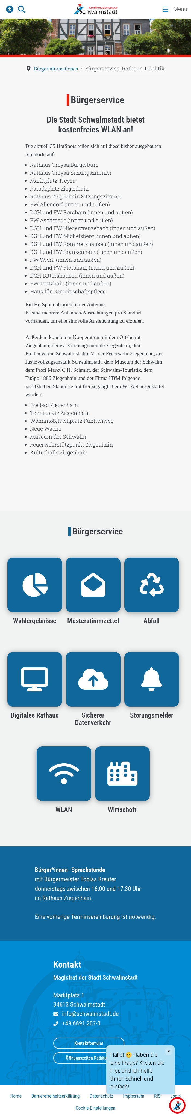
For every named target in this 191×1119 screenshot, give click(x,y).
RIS (157, 1096)
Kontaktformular (88, 1043)
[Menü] (165, 9)
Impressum (133, 1096)
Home (15, 1096)
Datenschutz (101, 1096)
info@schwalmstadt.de (90, 1013)
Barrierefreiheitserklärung (55, 1096)
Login (175, 1096)
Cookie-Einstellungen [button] (96, 1108)
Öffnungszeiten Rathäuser (89, 1058)
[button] (10, 9)
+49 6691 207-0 (81, 1023)
